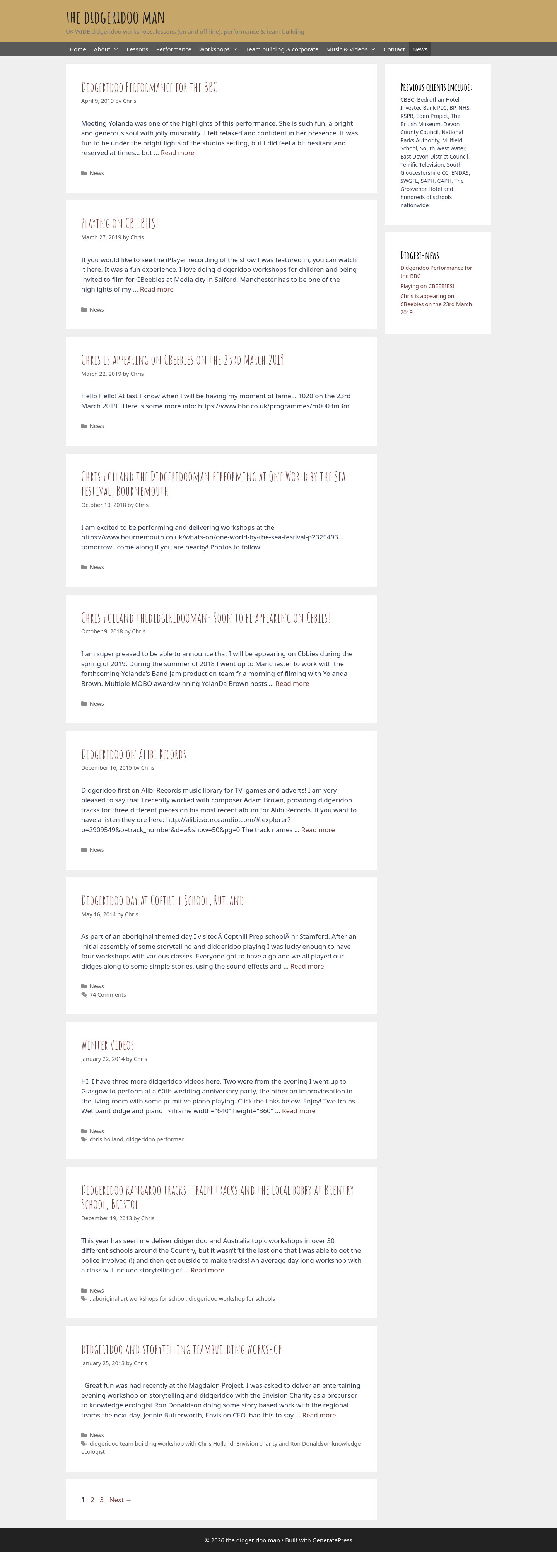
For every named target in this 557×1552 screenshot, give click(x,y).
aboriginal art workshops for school (139, 1298)
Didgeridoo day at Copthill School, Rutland (162, 900)
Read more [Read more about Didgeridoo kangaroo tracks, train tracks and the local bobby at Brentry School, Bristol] (207, 1269)
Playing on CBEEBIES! (120, 223)
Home (78, 49)
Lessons (137, 49)
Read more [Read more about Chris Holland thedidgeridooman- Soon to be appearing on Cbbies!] (292, 683)
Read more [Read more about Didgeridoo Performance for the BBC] (178, 152)
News (420, 49)
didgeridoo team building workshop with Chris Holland (162, 1443)
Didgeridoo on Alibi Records (133, 753)
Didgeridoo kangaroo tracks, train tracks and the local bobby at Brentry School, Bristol (217, 1196)
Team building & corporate (282, 49)
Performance (174, 49)
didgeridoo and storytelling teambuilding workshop (181, 1349)
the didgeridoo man (116, 16)
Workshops (220, 49)
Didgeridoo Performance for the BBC (149, 86)
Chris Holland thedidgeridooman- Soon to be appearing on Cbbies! (206, 617)
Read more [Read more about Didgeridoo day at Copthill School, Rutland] (307, 966)
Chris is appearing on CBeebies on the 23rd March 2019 (182, 359)
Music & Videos (353, 49)
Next (120, 1499)
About (108, 49)
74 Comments (108, 994)
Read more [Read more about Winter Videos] (299, 1110)
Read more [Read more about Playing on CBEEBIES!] (157, 289)
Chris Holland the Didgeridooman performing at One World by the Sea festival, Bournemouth (213, 483)
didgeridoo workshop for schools (232, 1298)
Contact (394, 49)
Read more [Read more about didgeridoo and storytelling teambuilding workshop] (319, 1414)
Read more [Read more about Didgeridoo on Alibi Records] (318, 829)
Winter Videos (107, 1044)
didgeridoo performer (155, 1139)
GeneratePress (332, 1540)
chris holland (106, 1139)
